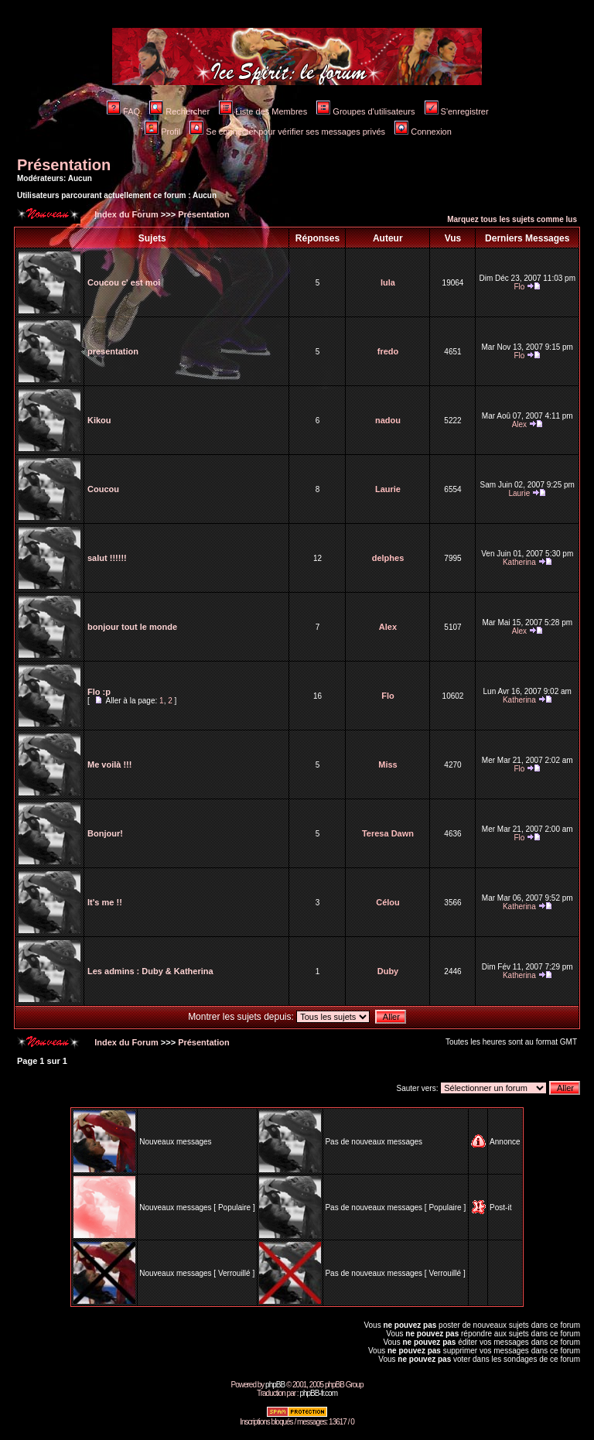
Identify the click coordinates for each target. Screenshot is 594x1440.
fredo (388, 351)
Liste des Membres (263, 111)
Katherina (519, 562)
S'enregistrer (457, 111)
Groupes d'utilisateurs (365, 111)
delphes (388, 558)
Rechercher (179, 111)
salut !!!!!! (107, 558)
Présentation (64, 164)
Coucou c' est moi (123, 282)
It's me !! (104, 902)
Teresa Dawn (388, 833)
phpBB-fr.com (318, 1393)
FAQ (123, 111)
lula (388, 282)
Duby (388, 971)
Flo (519, 286)
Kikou (99, 420)
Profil (162, 131)
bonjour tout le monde (132, 626)
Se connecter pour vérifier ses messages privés (287, 131)
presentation (112, 351)
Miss (387, 764)
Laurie (388, 489)
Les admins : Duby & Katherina (150, 971)
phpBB (275, 1384)
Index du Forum (125, 214)
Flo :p (99, 691)
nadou (388, 420)
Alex (519, 424)
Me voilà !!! (109, 764)
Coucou (103, 489)
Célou (388, 902)
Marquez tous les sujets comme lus (512, 219)
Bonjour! (105, 833)
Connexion (423, 131)
